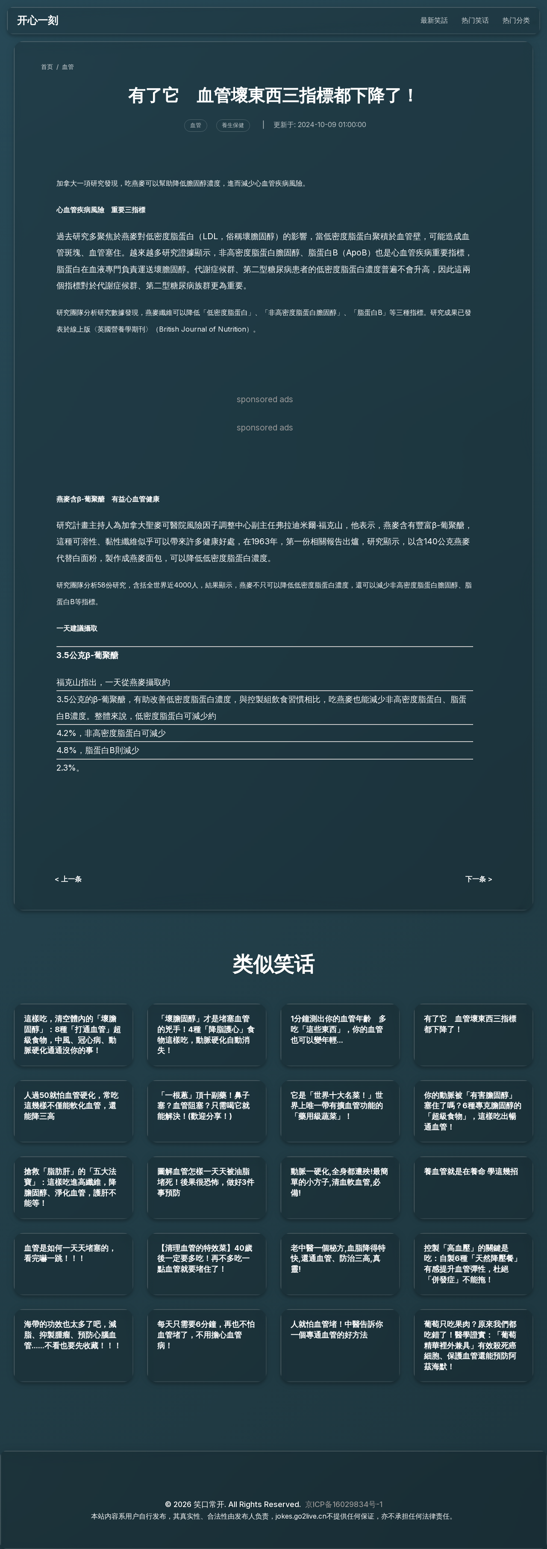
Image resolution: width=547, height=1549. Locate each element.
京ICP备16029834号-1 (343, 1504)
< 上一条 (68, 879)
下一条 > (478, 879)
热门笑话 (475, 20)
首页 (47, 66)
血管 (68, 66)
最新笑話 (434, 20)
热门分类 (516, 20)
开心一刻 (37, 20)
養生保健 (233, 125)
